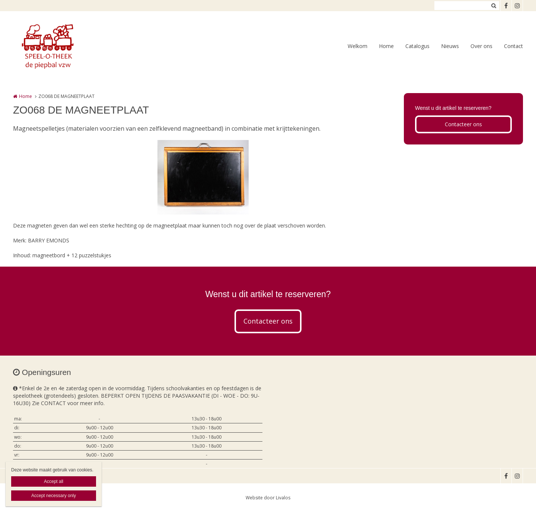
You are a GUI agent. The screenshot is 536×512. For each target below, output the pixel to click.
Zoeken (493, 5)
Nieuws (450, 46)
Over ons (481, 46)
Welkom (357, 46)
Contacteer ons (463, 124)
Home (386, 46)
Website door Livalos (268, 497)
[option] (203, 177)
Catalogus (417, 46)
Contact (513, 46)
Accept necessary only (53, 495)
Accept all (53, 481)
